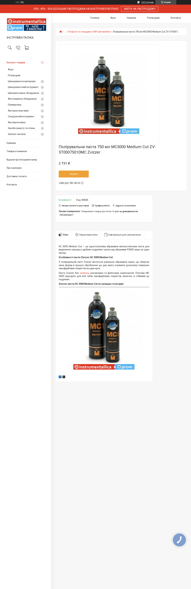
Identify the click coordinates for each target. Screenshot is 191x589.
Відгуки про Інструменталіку (22, 159)
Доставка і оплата (17, 176)
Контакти (12, 184)
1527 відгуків (147, 2)
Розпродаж (14, 75)
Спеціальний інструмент (21, 116)
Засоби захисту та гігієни (21, 128)
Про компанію (14, 168)
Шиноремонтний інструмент (23, 87)
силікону (84, 273)
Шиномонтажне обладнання (23, 93)
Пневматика (14, 104)
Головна (94, 17)
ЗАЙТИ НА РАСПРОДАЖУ (140, 8)
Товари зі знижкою (17, 151)
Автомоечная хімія (18, 110)
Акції (10, 69)
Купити (74, 174)
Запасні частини (17, 134)
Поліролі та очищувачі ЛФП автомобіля (89, 32)
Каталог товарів (16, 62)
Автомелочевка (16, 122)
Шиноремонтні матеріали (21, 81)
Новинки (11, 143)
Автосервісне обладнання (22, 98)
